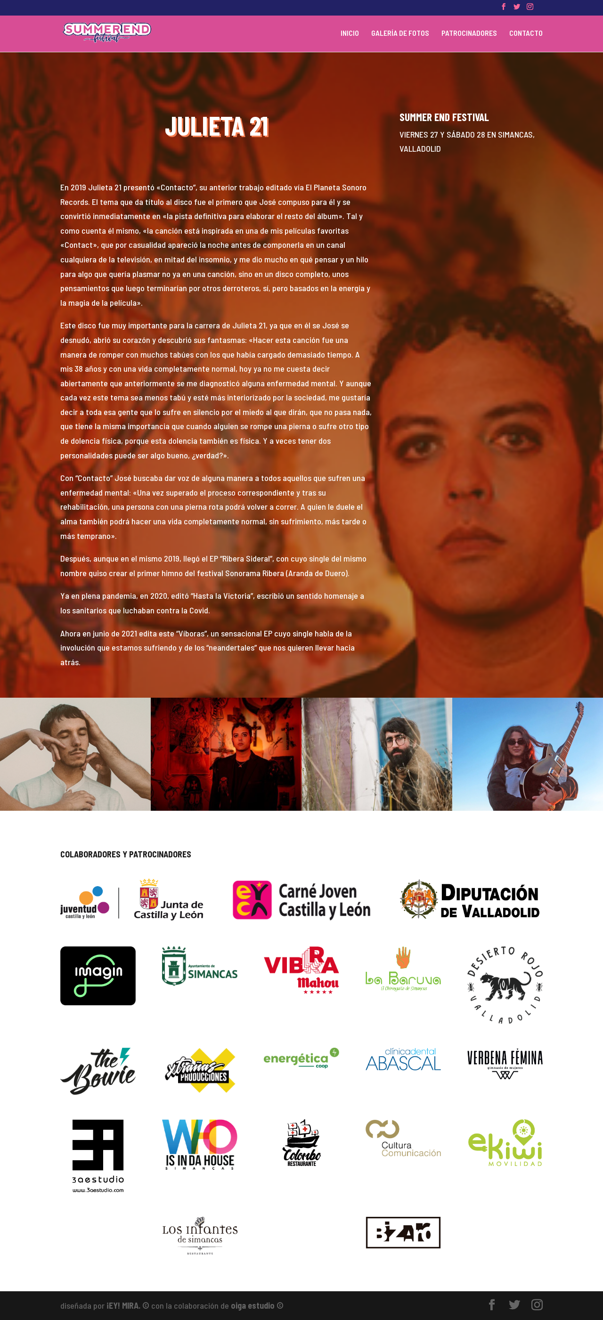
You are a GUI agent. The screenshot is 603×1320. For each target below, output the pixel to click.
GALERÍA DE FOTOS (400, 33)
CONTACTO (526, 33)
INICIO (350, 33)
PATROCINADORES (469, 33)
